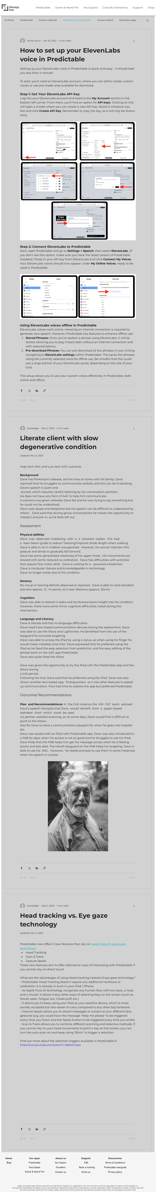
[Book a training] (87, 1167)
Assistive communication (77, 20)
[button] (147, 20)
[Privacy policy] (115, 1172)
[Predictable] (34, 1162)
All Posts (9, 20)
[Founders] (60, 1167)
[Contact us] (60, 1172)
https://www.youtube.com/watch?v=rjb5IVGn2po (50, 1044)
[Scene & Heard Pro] (34, 1171)
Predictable (26, 20)
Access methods (48, 20)
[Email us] (86, 1172)
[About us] (60, 1158)
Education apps (127, 20)
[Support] (86, 1158)
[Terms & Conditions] (115, 1162)
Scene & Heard (105, 20)
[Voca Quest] (34, 1167)
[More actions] (134, 41)
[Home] (9, 1158)
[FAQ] (86, 1162)
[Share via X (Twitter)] (29, 390)
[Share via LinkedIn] (36, 390)
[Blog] (9, 1162)
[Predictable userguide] (115, 1167)
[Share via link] (44, 390)
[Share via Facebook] (21, 390)
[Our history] (60, 1162)
